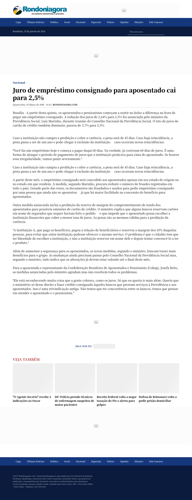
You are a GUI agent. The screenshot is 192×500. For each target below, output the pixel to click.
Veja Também (26, 359)
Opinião (124, 22)
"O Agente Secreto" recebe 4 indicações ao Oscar (32, 399)
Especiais (96, 22)
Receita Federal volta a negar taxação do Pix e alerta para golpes (117, 400)
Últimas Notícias (35, 22)
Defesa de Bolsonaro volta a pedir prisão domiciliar (158, 399)
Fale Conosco (156, 22)
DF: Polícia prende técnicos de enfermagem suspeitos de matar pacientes (74, 400)
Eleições (139, 22)
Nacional (80, 22)
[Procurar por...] (146, 31)
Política (54, 22)
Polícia (110, 22)
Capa (18, 22)
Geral (67, 22)
